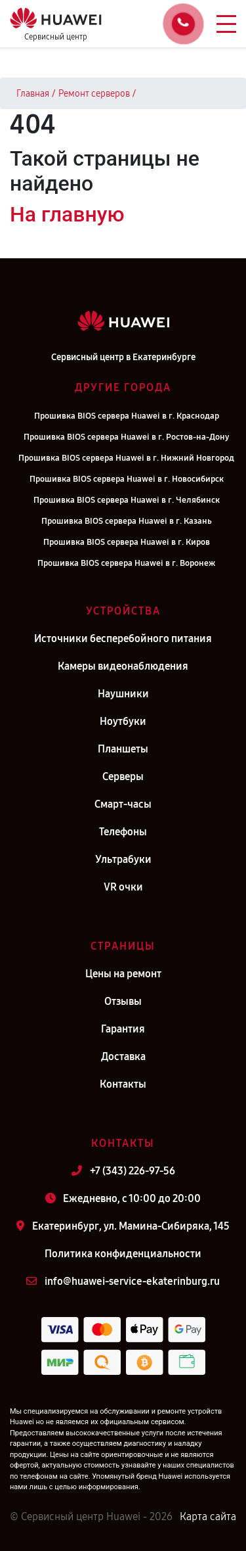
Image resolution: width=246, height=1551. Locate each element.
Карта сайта (208, 1516)
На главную (67, 214)
